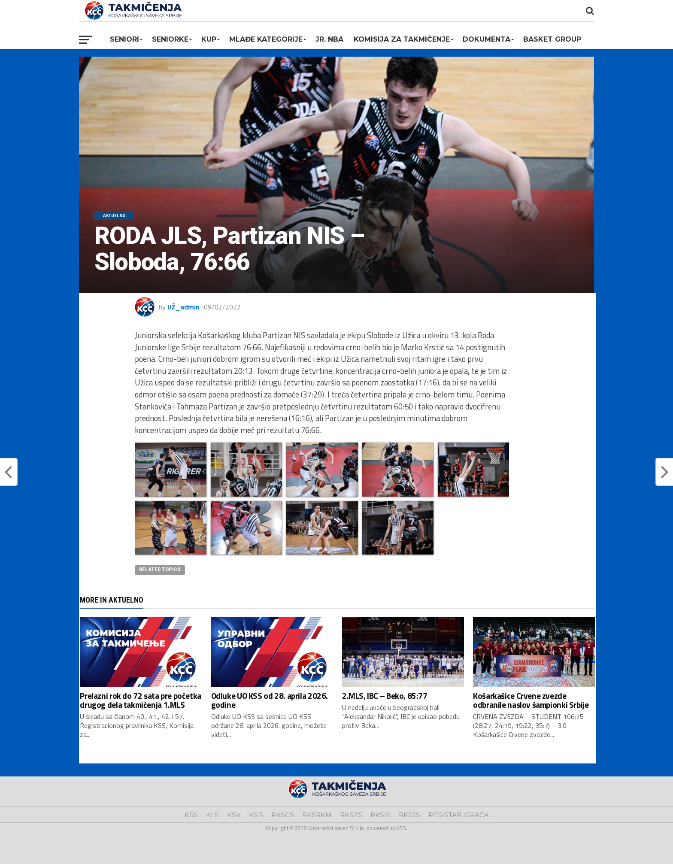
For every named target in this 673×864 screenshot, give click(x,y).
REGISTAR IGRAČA (458, 815)
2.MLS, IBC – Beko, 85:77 (384, 695)
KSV (234, 815)
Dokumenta (486, 39)
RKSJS (409, 815)
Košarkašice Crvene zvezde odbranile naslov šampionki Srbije (530, 700)
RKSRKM (317, 815)
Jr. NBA (329, 39)
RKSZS (351, 815)
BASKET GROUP (552, 39)
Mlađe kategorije (266, 39)
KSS (191, 815)
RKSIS (380, 815)
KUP (208, 39)
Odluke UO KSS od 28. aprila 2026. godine (269, 700)
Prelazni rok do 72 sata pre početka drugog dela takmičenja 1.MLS (140, 700)
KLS (212, 815)
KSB (256, 815)
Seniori (124, 39)
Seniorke (170, 39)
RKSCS (282, 815)
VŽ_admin (183, 307)
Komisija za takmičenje (402, 39)
